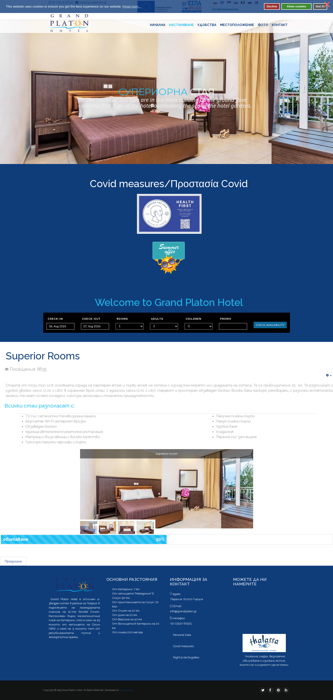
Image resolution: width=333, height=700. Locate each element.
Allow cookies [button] (296, 6)
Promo (225, 318)
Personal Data (182, 635)
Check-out (91, 318)
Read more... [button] (131, 6)
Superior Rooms (43, 356)
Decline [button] (272, 6)
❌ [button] (327, 4)
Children (193, 318)
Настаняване (181, 25)
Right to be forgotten (186, 657)
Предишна (13, 561)
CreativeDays (127, 690)
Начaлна (157, 25)
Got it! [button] (320, 6)
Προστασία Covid (209, 184)
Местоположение (237, 25)
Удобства (206, 25)
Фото (263, 25)
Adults (157, 318)
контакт (280, 25)
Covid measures (127, 184)
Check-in (55, 318)
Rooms (122, 318)
